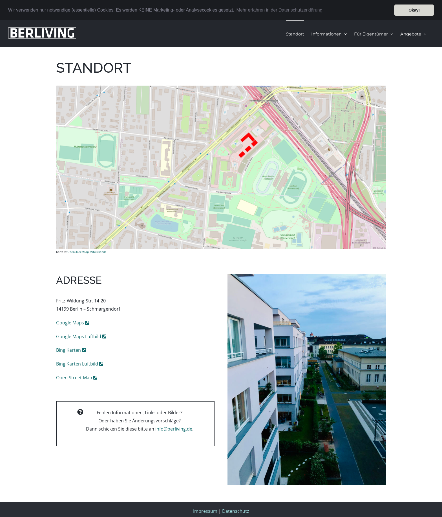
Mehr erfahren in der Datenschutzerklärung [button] (279, 10)
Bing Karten (69, 350)
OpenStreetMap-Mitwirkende (87, 252)
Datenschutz (235, 511)
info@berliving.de (173, 429)
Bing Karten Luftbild (77, 364)
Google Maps (70, 323)
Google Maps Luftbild (79, 336)
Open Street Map (74, 378)
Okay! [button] (414, 10)
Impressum (205, 511)
